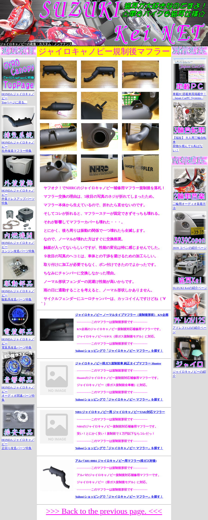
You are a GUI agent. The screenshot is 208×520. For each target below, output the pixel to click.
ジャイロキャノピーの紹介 (189, 372)
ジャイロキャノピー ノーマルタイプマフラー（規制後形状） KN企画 (121, 315)
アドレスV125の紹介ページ (190, 328)
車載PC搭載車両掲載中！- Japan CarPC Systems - (189, 94)
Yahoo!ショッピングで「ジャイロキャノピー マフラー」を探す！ (119, 350)
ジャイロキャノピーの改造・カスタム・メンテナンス (36, 44)
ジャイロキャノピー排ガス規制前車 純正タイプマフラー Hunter (118, 363)
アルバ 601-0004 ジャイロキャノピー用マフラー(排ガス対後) (116, 460)
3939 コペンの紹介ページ (190, 246)
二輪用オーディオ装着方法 (189, 204)
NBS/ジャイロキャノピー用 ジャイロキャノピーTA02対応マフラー (120, 412)
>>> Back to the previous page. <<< (104, 511)
